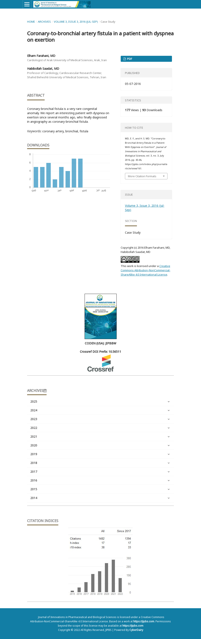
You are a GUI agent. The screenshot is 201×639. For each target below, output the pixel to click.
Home (31, 22)
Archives (44, 22)
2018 (100, 463)
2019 (100, 454)
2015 (100, 489)
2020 (100, 445)
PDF (129, 59)
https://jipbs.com (143, 621)
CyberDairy (136, 630)
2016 (100, 480)
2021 (100, 436)
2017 (100, 471)
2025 (100, 401)
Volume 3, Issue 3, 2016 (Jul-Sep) (76, 22)
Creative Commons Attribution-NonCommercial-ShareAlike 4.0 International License (145, 270)
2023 (100, 419)
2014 (100, 498)
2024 (100, 410)
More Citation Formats (142, 176)
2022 (100, 428)
